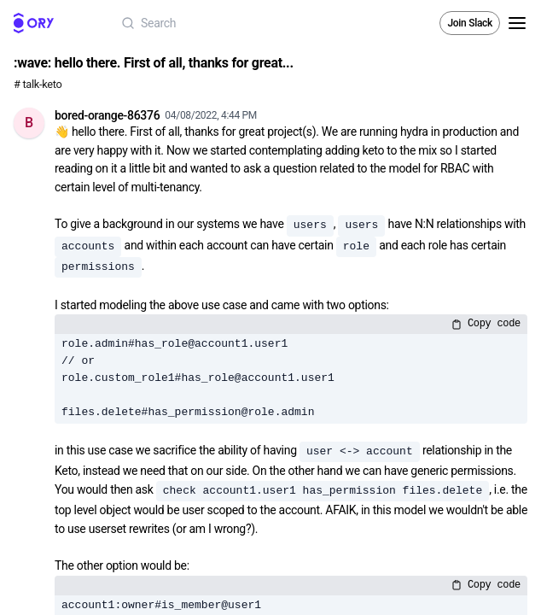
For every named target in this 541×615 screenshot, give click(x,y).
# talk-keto (38, 84)
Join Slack (469, 23)
